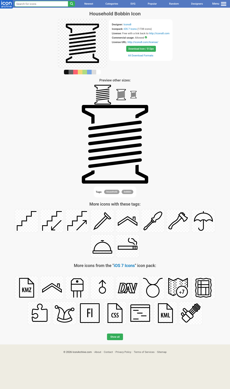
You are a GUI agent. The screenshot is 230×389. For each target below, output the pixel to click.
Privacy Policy (123, 352)
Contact (108, 352)
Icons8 (127, 24)
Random (174, 3)
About (97, 352)
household (111, 191)
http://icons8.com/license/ (143, 42)
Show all (115, 336)
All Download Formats (140, 55)
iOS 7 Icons (130, 28)
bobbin (127, 191)
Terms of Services (144, 352)
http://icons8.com (159, 33)
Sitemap (162, 352)
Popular (152, 3)
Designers (197, 3)
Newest (88, 3)
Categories (111, 3)
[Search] (71, 4)
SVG (132, 3)
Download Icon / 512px (141, 48)
